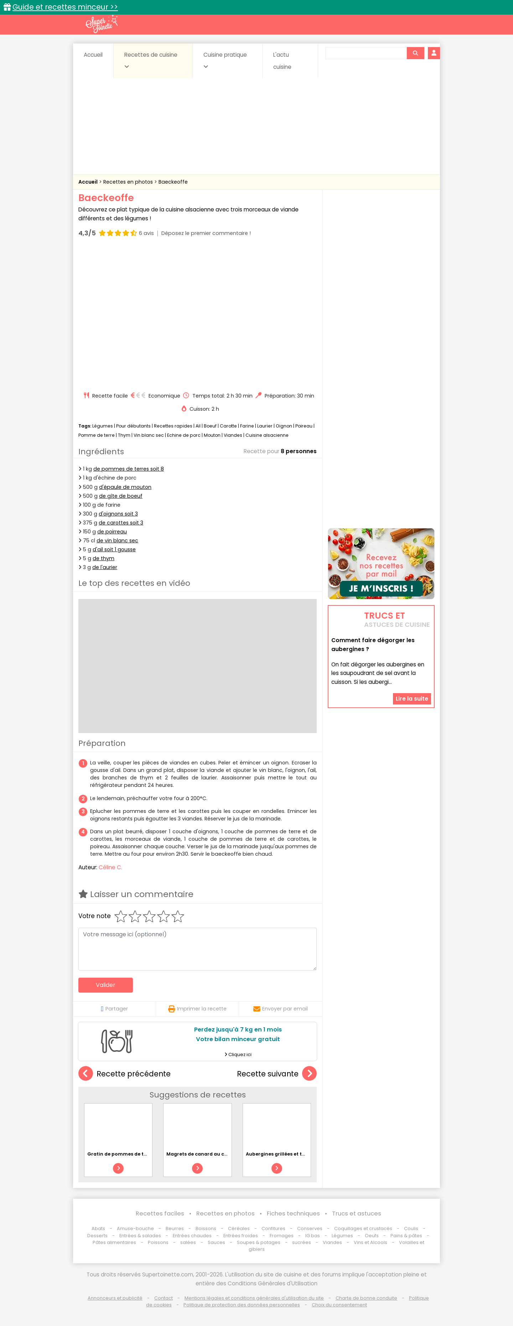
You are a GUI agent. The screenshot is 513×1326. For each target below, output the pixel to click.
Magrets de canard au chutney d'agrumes (217, 1154)
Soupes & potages (258, 1242)
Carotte (228, 426)
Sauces (216, 1242)
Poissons (158, 1242)
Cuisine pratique (225, 60)
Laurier (265, 426)
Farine (247, 426)
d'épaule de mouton (125, 487)
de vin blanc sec (117, 540)
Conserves (309, 1228)
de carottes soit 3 (121, 522)
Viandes (233, 435)
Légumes (102, 426)
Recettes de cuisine (150, 60)
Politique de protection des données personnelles (241, 1305)
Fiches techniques (293, 1213)
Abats (98, 1228)
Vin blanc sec (149, 435)
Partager (114, 1008)
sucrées (301, 1242)
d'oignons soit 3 (118, 513)
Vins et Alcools (370, 1242)
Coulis (411, 1228)
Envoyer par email (280, 1008)
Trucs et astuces (356, 1213)
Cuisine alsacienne (267, 435)
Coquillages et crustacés (363, 1228)
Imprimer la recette (197, 1008)
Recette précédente (124, 1073)
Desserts (97, 1236)
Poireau (303, 426)
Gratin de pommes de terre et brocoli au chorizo (146, 1154)
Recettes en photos (128, 181)
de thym (103, 558)
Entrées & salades (140, 1236)
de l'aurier (104, 567)
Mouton (212, 435)
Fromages (282, 1236)
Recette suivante (277, 1073)
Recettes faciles (160, 1213)
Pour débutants (133, 426)
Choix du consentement (339, 1305)
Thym (124, 435)
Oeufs (372, 1236)
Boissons (206, 1228)
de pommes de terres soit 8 (128, 468)
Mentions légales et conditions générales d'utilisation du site (254, 1298)
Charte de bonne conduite (366, 1298)
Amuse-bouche (135, 1228)
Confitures (273, 1228)
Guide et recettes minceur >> (65, 7)
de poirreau (112, 531)
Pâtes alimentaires (114, 1242)
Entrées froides (240, 1236)
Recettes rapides (173, 426)
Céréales (239, 1228)
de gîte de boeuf (120, 496)
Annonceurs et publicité (115, 1298)
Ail (198, 426)
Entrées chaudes (192, 1236)
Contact (163, 1298)
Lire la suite (412, 698)
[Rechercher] (415, 53)
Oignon (284, 426)
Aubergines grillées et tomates (283, 1154)
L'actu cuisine (282, 61)
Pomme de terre (96, 435)
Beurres (175, 1228)
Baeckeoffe (173, 181)
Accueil (93, 54)
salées (188, 1242)
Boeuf (210, 426)
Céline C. (110, 867)
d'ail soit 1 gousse (114, 549)
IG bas (312, 1236)
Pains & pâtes (406, 1236)
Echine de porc (184, 435)
